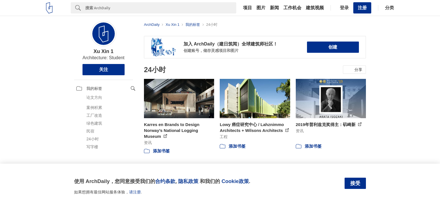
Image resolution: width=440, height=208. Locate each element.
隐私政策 (188, 181)
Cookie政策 (235, 181)
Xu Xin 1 (103, 51)
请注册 (135, 192)
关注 (103, 69)
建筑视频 (315, 8)
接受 (355, 183)
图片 (260, 8)
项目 (247, 8)
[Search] (160, 7)
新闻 (274, 8)
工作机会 (292, 8)
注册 (362, 7)
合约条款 (165, 181)
